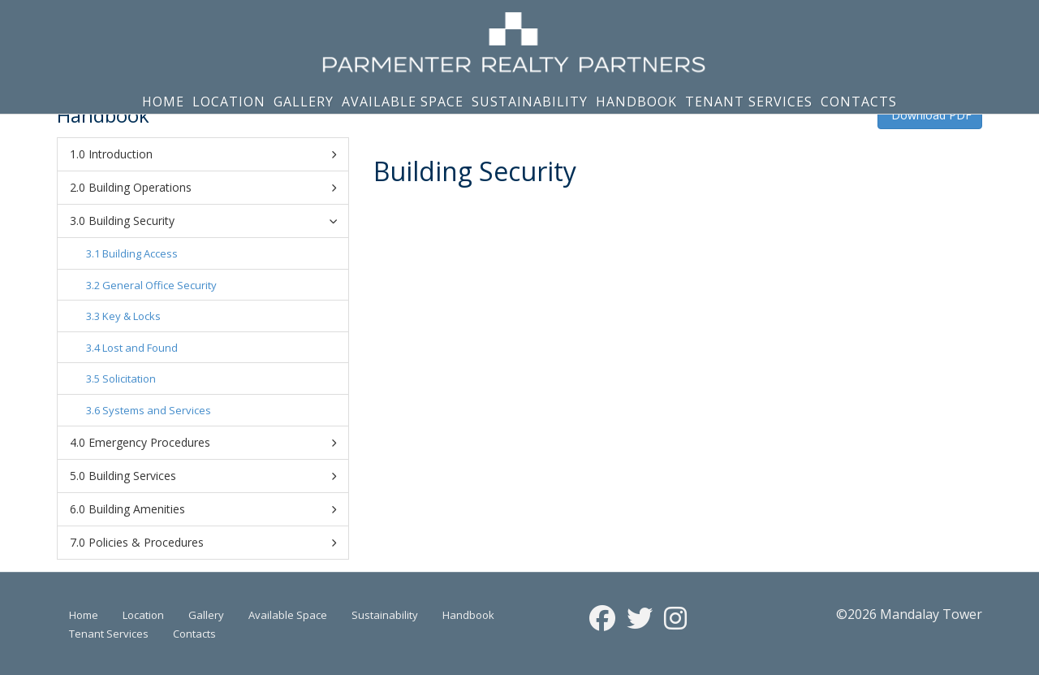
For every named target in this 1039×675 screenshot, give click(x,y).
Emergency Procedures (212, 443)
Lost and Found (140, 347)
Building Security (215, 220)
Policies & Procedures (212, 542)
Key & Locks (131, 316)
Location (228, 101)
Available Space (402, 101)
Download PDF (930, 115)
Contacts (859, 101)
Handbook (636, 101)
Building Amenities (212, 509)
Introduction (212, 154)
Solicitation (129, 378)
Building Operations (212, 188)
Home (163, 101)
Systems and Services (156, 410)
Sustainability (530, 101)
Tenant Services (749, 101)
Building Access (140, 253)
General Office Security (159, 285)
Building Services (212, 476)
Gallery (304, 101)
